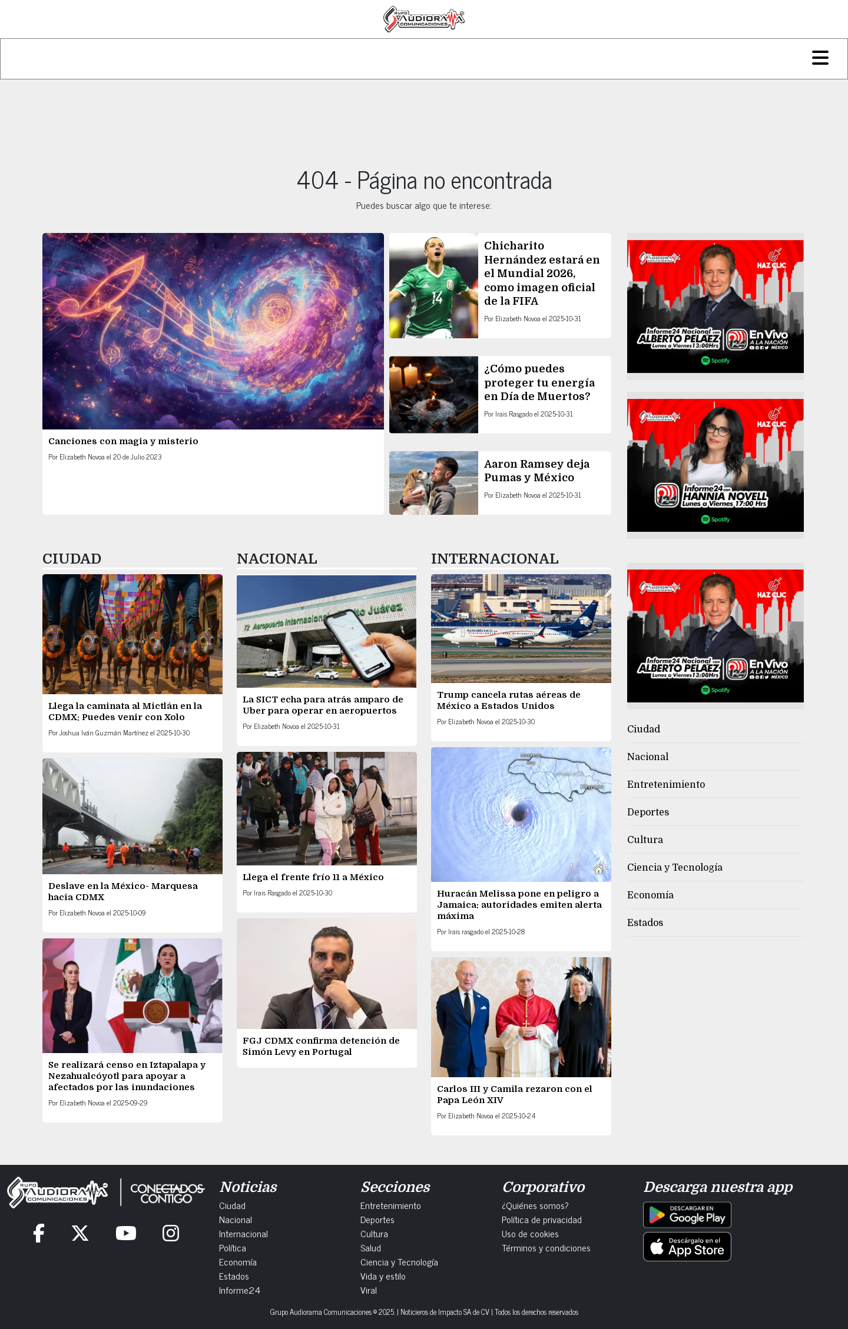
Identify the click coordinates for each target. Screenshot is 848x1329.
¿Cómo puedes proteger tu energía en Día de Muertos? (539, 382)
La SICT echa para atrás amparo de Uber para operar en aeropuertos (323, 705)
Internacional (243, 1233)
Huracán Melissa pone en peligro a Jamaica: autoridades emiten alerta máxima (519, 904)
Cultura (645, 840)
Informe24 (239, 1289)
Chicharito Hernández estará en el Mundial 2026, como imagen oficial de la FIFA (542, 273)
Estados (645, 923)
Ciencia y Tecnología (675, 867)
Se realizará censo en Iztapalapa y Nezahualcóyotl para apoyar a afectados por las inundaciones (127, 1076)
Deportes (648, 812)
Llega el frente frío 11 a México (313, 877)
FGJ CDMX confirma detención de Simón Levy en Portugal (321, 1046)
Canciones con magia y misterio (123, 441)
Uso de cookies (530, 1233)
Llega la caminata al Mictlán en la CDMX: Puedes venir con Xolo (125, 711)
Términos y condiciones (546, 1247)
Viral (368, 1289)
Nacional (647, 757)
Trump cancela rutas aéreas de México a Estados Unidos (509, 700)
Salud (370, 1247)
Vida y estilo (383, 1275)
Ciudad (643, 729)
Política (232, 1247)
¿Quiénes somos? (535, 1205)
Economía (650, 895)
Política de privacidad (542, 1219)
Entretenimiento (666, 785)
